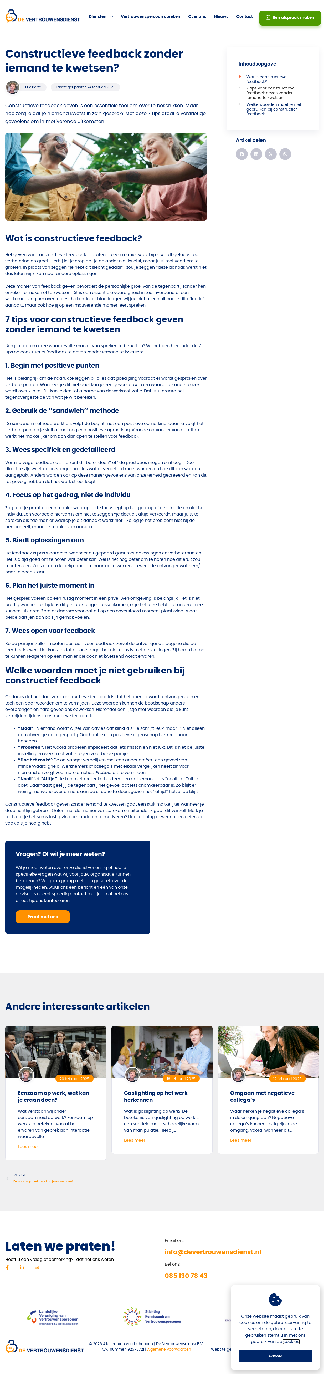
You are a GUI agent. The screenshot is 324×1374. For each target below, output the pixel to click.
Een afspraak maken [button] (292, 13)
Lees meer (28, 1140)
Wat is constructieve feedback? (266, 72)
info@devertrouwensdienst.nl (213, 1245)
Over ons (197, 13)
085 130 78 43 (186, 1269)
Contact (244, 13)
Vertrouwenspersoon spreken (151, 13)
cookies (291, 1342)
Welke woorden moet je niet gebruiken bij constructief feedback (273, 102)
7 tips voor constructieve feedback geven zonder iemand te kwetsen (270, 86)
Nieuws (221, 13)
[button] (242, 147)
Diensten (98, 13)
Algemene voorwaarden (168, 1343)
